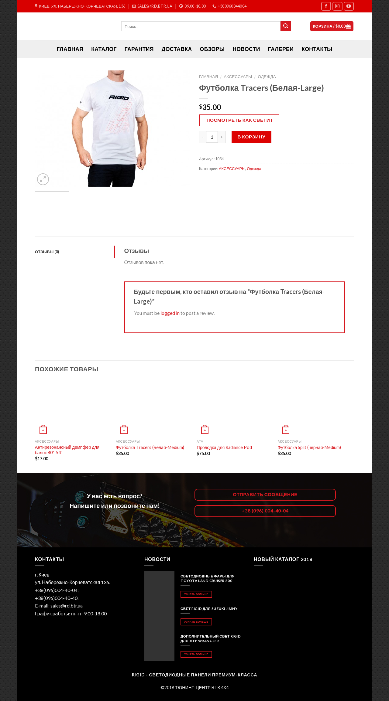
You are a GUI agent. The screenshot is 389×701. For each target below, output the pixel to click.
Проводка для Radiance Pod (224, 447)
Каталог (104, 49)
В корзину (251, 136)
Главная (208, 76)
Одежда (267, 76)
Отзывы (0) (47, 251)
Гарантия (139, 49)
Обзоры (212, 49)
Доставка (177, 49)
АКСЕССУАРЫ (238, 76)
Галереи (281, 49)
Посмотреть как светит (240, 120)
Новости (246, 49)
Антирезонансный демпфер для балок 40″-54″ (67, 449)
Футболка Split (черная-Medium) (309, 447)
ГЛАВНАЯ (70, 49)
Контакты (316, 49)
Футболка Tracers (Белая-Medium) (150, 447)
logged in (170, 313)
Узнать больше (196, 594)
